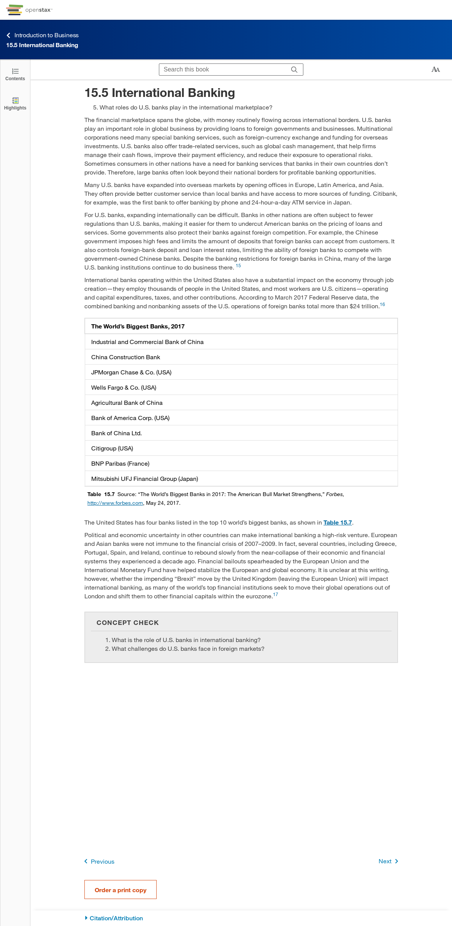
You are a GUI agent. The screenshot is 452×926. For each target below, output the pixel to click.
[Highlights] (15, 103)
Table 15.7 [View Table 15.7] (338, 522)
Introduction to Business (42, 35)
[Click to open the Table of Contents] (15, 74)
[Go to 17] (275, 595)
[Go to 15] (238, 267)
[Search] (294, 69)
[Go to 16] (382, 305)
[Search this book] (222, 69)
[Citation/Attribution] (241, 918)
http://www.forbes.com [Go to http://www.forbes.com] (115, 502)
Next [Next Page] (390, 861)
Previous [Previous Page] (97, 861)
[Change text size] (435, 69)
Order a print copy (120, 889)
